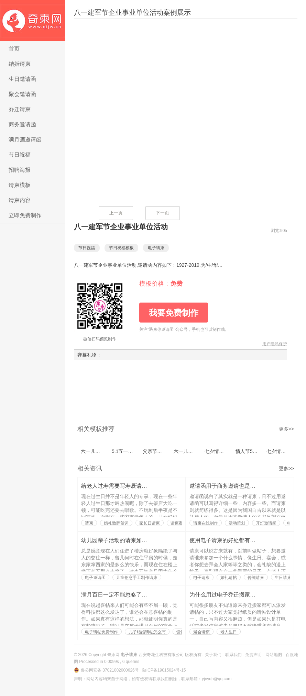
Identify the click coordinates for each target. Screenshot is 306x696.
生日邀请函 (22, 79)
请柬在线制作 (205, 523)
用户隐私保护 (274, 343)
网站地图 (273, 654)
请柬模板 (20, 185)
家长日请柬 (149, 523)
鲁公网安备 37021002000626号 (110, 670)
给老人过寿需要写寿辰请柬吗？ (119, 486)
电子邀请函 (95, 577)
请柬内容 (20, 200)
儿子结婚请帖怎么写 (147, 632)
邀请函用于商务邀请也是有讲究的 (230, 486)
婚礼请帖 (228, 577)
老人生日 (228, 632)
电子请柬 (32, 20)
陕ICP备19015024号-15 (164, 670)
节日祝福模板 (124, 247)
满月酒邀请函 (25, 140)
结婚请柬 (20, 64)
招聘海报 (20, 170)
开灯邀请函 (266, 523)
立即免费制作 (25, 215)
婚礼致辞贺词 (116, 523)
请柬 (89, 523)
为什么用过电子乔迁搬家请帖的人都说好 (238, 595)
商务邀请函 (22, 124)
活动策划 (237, 523)
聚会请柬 (201, 632)
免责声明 (253, 654)
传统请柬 (256, 577)
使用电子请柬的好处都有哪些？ (227, 540)
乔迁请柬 (20, 109)
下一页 (162, 212)
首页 (14, 49)
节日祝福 (20, 155)
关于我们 (213, 654)
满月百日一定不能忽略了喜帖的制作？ (128, 595)
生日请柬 (283, 577)
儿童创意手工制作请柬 (136, 577)
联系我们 (233, 654)
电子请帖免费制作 (101, 632)
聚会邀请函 (22, 94)
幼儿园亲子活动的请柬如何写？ (119, 540)
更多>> (286, 429)
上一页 (116, 212)
